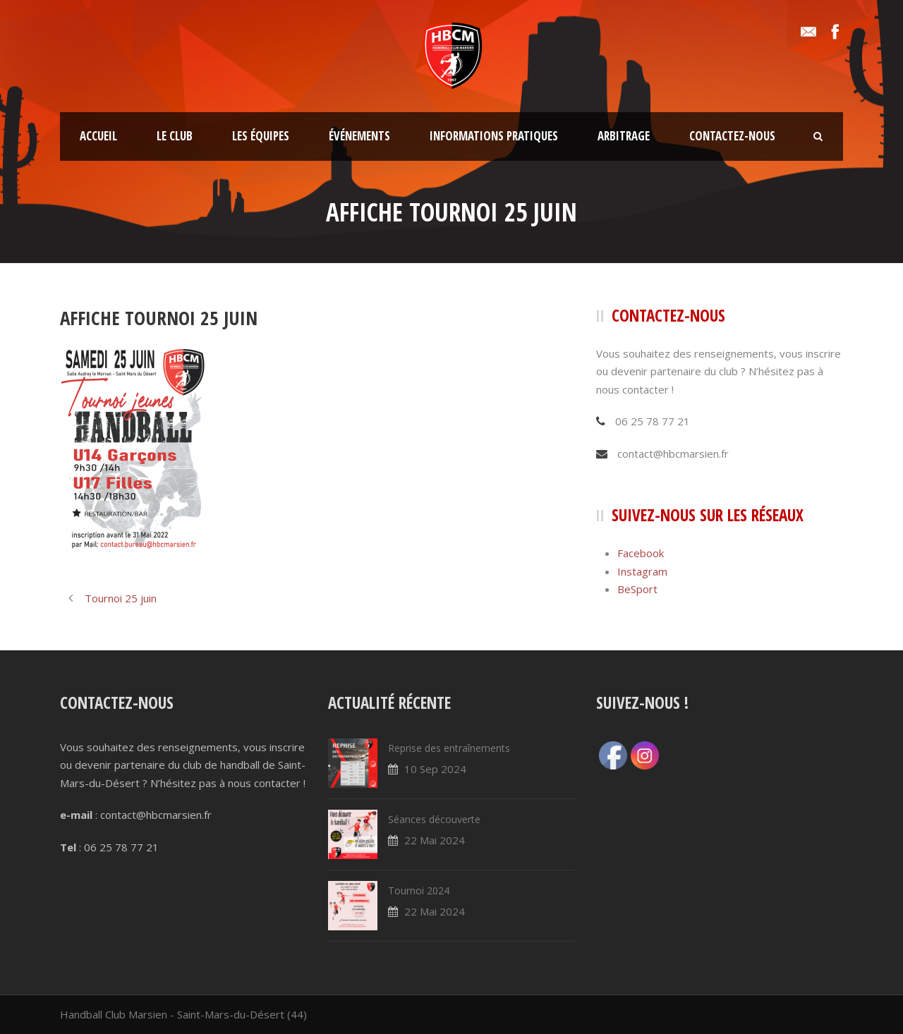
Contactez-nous (732, 136)
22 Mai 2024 (434, 840)
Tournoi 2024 (418, 890)
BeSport (637, 589)
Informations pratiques (494, 136)
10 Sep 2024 (435, 769)
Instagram (642, 571)
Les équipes (260, 136)
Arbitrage (624, 136)
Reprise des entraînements (449, 748)
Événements (359, 136)
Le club (175, 136)
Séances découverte (434, 819)
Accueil (98, 136)
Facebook (640, 553)
